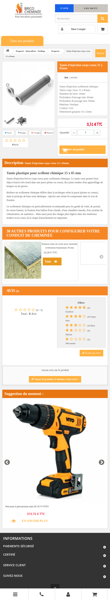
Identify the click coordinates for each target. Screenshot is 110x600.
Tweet (8, 133)
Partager (22, 133)
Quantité (64, 132)
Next (49, 85)
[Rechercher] (102, 18)
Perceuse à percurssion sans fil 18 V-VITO (26, 506)
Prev (7, 85)
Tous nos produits (22, 41)
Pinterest (48, 133)
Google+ (36, 133)
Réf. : (67, 77)
